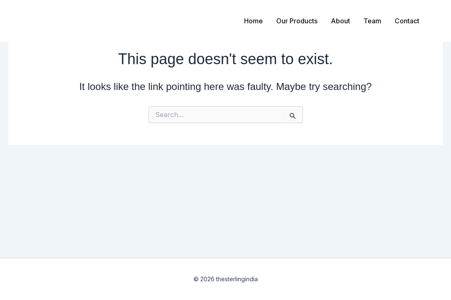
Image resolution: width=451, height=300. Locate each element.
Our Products (296, 21)
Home (253, 21)
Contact (407, 21)
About (340, 21)
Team (372, 21)
